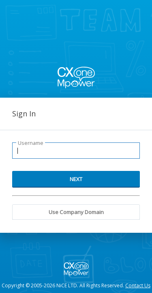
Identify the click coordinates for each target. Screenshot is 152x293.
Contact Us (137, 285)
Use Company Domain (76, 212)
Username (30, 143)
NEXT (76, 179)
